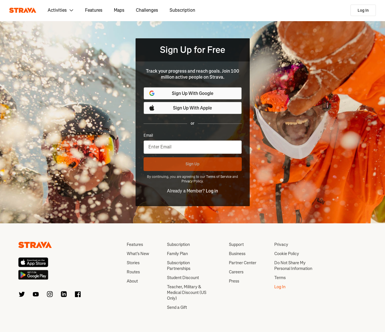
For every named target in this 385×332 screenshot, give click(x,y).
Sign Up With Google (180, 93)
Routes (133, 272)
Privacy (281, 244)
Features (93, 10)
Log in (212, 191)
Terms (280, 278)
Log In (363, 10)
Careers (236, 272)
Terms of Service (218, 176)
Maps (119, 10)
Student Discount (183, 278)
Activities (61, 10)
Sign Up (192, 164)
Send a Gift (177, 307)
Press (234, 281)
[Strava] (22, 10)
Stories (133, 263)
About (132, 281)
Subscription (182, 10)
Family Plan (177, 254)
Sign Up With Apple (180, 107)
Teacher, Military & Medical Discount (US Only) (186, 292)
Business (237, 254)
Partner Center (242, 263)
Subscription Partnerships (178, 265)
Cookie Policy (286, 254)
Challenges (147, 10)
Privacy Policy (192, 181)
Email (148, 135)
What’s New (138, 254)
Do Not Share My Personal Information (293, 265)
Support (236, 244)
